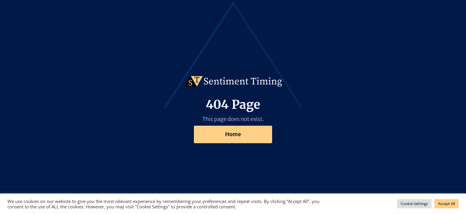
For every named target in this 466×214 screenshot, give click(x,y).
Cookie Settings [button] (414, 203)
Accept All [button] (446, 203)
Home (233, 134)
